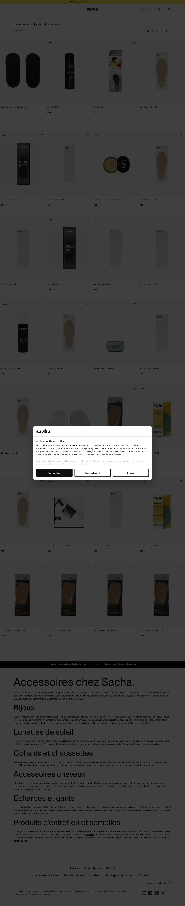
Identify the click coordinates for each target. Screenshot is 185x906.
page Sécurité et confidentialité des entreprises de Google (111, 464)
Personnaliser (92, 473)
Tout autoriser (54, 473)
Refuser (130, 473)
